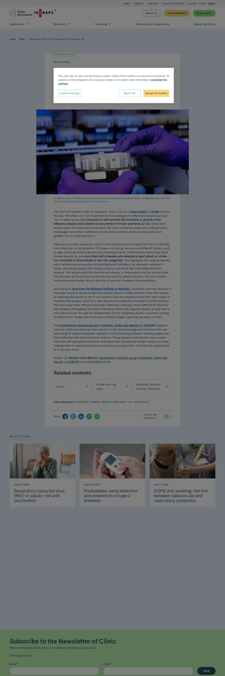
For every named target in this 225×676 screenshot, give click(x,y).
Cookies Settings (69, 93)
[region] (113, 85)
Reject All (129, 93)
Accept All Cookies (156, 93)
